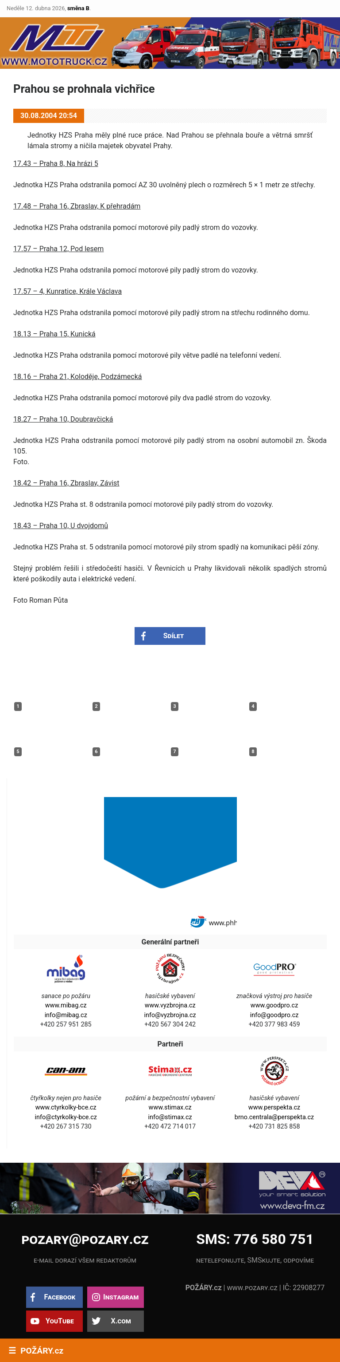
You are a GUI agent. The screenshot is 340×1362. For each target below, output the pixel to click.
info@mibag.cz (66, 1015)
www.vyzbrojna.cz (170, 1005)
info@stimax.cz (170, 1117)
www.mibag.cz (66, 1005)
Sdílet (173, 636)
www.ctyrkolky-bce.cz (66, 1107)
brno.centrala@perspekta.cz (274, 1117)
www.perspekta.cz (274, 1107)
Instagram (121, 1297)
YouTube (60, 1321)
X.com (121, 1321)
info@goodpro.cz (274, 1015)
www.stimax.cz (170, 1107)
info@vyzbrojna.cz (170, 1015)
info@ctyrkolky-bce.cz (66, 1117)
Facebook (59, 1297)
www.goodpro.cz (274, 1005)
